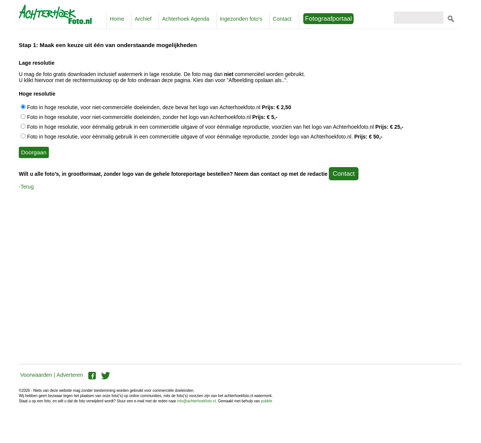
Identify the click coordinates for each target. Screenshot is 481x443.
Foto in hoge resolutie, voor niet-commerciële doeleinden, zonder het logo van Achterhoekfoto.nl (149, 117)
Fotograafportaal (328, 18)
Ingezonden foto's (241, 19)
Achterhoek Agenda (185, 19)
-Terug (26, 187)
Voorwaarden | (37, 375)
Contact (282, 19)
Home (117, 19)
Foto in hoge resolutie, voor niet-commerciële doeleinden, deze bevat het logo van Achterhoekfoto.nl (156, 107)
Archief (143, 19)
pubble (266, 401)
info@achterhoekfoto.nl (196, 401)
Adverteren (70, 375)
